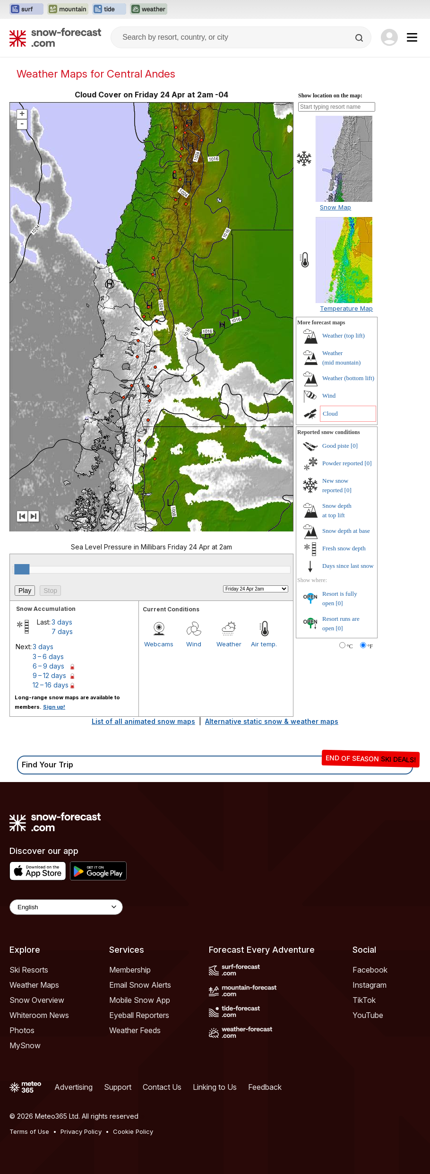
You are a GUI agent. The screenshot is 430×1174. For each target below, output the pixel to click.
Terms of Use (29, 1131)
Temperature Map (346, 308)
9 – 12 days (49, 675)
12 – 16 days (51, 685)
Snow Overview (36, 1000)
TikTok (364, 1000)
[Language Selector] (66, 907)
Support (117, 1087)
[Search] (360, 38)
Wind (193, 644)
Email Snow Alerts (140, 985)
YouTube (368, 1015)
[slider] (21, 569)
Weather (228, 644)
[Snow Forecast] (55, 37)
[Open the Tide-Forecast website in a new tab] (109, 9)
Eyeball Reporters (139, 1015)
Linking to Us (215, 1087)
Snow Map (335, 207)
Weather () (343, 335)
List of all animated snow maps (143, 721)
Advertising (73, 1087)
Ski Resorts (28, 969)
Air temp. (264, 644)
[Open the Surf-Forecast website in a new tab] (26, 9)
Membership (130, 969)
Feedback (265, 1087)
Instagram (370, 985)
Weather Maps (34, 985)
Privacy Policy (81, 1131)
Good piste (335, 445)
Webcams (158, 644)
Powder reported (342, 463)
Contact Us (162, 1087)
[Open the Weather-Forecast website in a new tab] (148, 9)
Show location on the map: (330, 95)
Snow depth (346, 530)
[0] (354, 445)
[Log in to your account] (389, 37)
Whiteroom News (39, 1015)
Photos (21, 1030)
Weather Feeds (135, 1030)
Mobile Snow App (139, 1000)
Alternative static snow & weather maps (271, 721)
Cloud (330, 413)
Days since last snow (348, 565)
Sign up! (54, 707)
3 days (62, 622)
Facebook (370, 969)
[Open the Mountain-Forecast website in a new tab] (67, 9)
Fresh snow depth (344, 548)
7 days (62, 631)
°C (350, 646)
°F (370, 646)
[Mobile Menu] (412, 37)
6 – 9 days (48, 666)
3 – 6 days (48, 656)
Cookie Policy (133, 1131)
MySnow (25, 1045)
